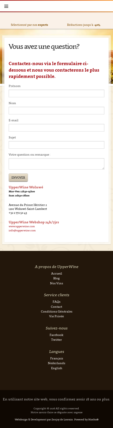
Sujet (12, 137)
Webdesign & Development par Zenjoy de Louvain (44, 419)
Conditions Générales (56, 311)
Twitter (56, 339)
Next (108, 20)
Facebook (56, 335)
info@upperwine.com (22, 230)
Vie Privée (56, 316)
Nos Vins (56, 283)
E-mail (13, 120)
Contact (56, 306)
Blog (56, 278)
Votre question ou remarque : (29, 154)
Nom (12, 103)
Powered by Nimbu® (86, 419)
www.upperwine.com (22, 226)
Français (56, 358)
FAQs (56, 301)
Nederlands (56, 363)
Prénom (15, 86)
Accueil (56, 273)
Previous (4, 20)
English (56, 368)
